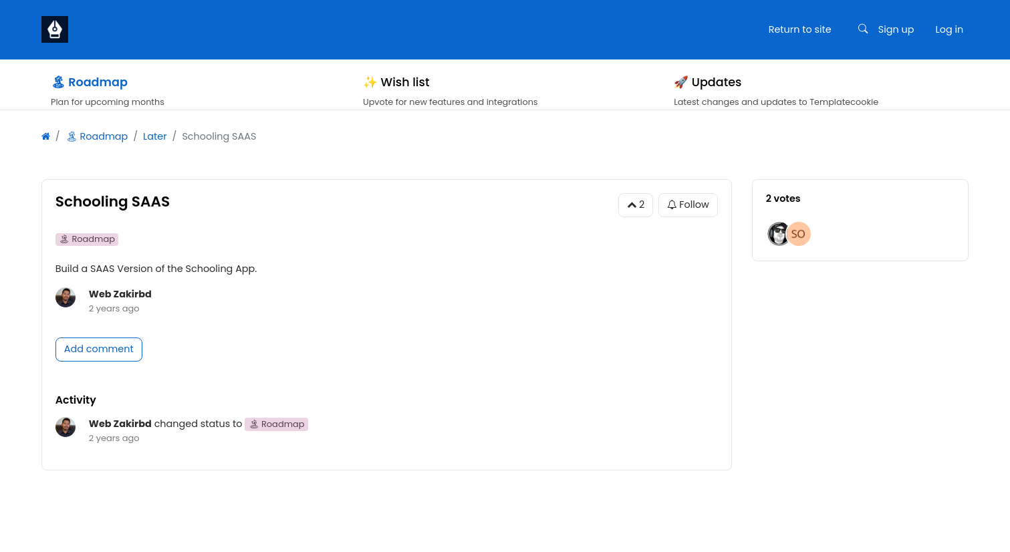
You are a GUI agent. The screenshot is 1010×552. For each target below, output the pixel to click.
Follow (688, 222)
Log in (949, 29)
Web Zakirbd (120, 310)
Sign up (896, 29)
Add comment (99, 365)
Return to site (800, 29)
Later (154, 153)
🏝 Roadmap (97, 153)
